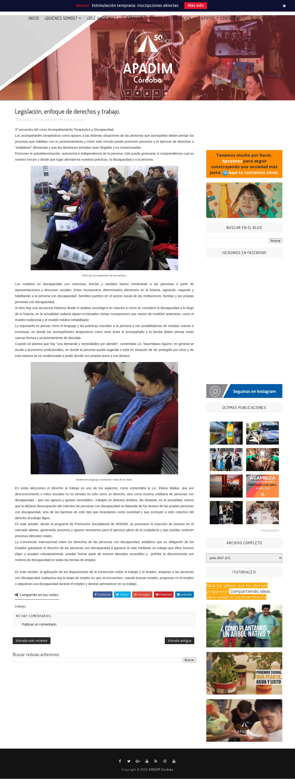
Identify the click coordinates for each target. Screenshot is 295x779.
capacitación (48, 120)
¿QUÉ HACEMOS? (102, 18)
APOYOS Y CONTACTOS (221, 18)
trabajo (79, 120)
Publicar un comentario (39, 624)
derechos (65, 120)
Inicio (33, 18)
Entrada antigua (179, 641)
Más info (196, 5)
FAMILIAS (135, 18)
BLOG (255, 18)
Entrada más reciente (31, 641)
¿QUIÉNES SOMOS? (60, 18)
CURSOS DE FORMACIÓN (170, 18)
